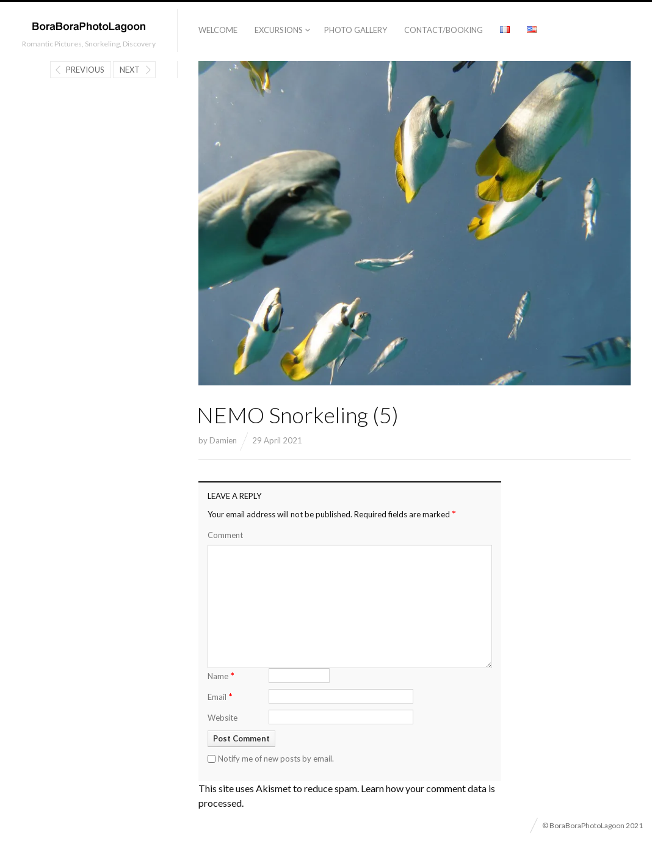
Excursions (279, 30)
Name (221, 675)
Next (130, 70)
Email (220, 696)
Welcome (217, 30)
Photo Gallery (355, 30)
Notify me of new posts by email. (276, 758)
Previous (85, 70)
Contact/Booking (443, 30)
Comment (225, 535)
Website (222, 718)
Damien (223, 440)
